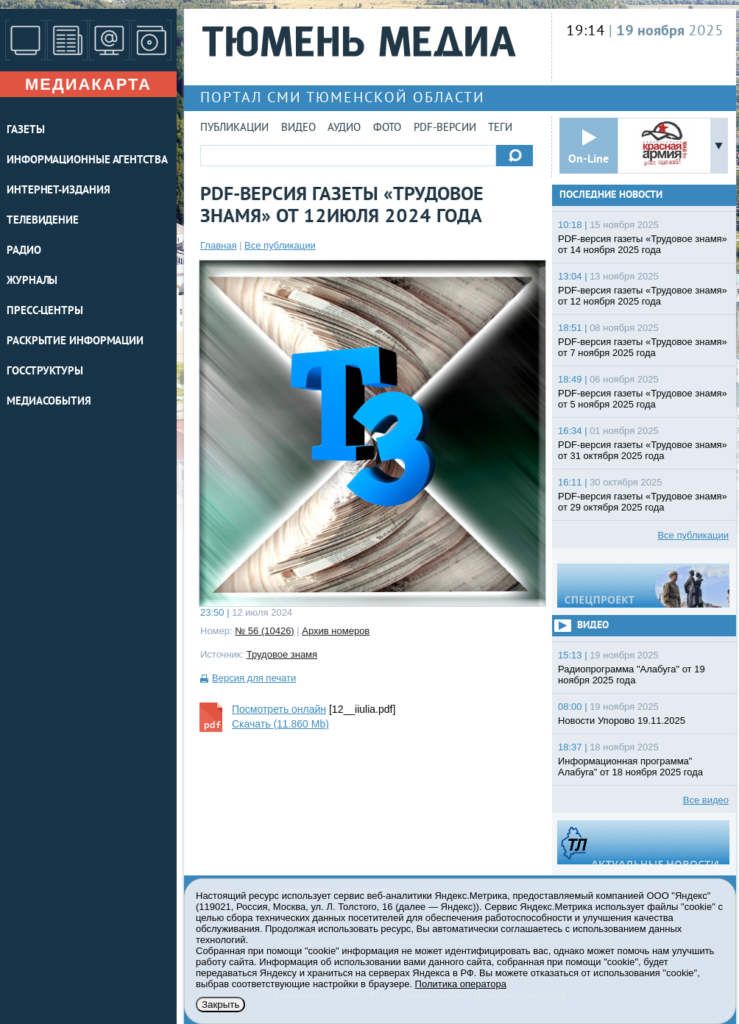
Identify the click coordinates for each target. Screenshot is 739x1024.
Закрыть (220, 1004)
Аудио (344, 128)
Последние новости (610, 195)
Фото (387, 128)
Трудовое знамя (282, 654)
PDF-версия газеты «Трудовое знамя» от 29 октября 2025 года (642, 502)
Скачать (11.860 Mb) (280, 724)
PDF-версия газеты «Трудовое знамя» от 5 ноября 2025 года (642, 399)
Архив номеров (336, 630)
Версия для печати (254, 677)
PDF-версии (445, 128)
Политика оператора (460, 983)
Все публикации (280, 245)
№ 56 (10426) (264, 630)
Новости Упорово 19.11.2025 (621, 720)
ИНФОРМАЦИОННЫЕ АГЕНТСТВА (87, 161)
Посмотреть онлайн (279, 709)
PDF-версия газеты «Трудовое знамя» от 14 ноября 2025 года (642, 244)
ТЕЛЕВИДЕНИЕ (43, 221)
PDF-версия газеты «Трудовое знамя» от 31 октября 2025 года (642, 450)
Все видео (706, 800)
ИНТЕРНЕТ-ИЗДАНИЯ (58, 191)
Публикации (234, 128)
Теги (500, 128)
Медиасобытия (49, 402)
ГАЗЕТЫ (25, 131)
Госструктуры (45, 372)
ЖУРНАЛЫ (32, 281)
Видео (298, 128)
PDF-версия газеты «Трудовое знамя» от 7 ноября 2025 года (642, 347)
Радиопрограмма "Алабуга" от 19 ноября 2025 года (631, 675)
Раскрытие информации (75, 342)
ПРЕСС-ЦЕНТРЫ (45, 312)
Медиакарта (88, 84)
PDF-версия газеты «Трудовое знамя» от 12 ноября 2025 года (642, 296)
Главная (218, 245)
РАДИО (24, 251)
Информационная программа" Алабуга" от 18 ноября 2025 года (630, 766)
